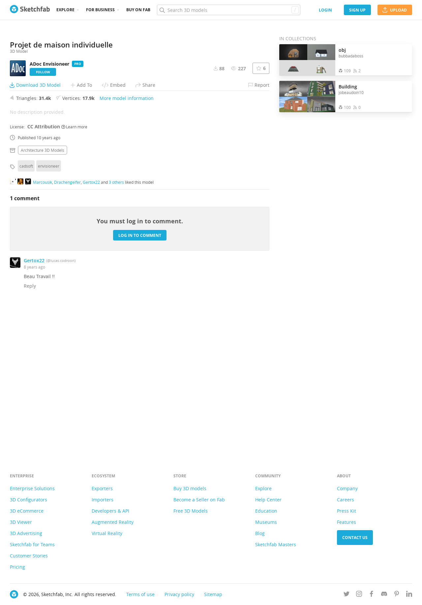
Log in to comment (139, 380)
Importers (102, 499)
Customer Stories (29, 556)
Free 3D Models (190, 511)
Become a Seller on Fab (199, 499)
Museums (266, 522)
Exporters (102, 488)
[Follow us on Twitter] (346, 595)
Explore (65, 10)
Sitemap (213, 594)
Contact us (355, 537)
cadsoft (26, 311)
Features (346, 522)
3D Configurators (28, 499)
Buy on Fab (138, 10)
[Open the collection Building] (307, 96)
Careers (345, 499)
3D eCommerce (27, 511)
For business (100, 10)
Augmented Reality (113, 522)
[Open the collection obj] (307, 60)
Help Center (268, 499)
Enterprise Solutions (32, 488)
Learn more (74, 271)
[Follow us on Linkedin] (409, 595)
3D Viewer (21, 522)
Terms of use (140, 594)
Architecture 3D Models (42, 295)
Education (266, 511)
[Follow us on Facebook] (372, 595)
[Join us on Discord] (384, 595)
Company (347, 488)
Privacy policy (179, 594)
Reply (30, 431)
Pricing (17, 567)
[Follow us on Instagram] (359, 595)
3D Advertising (26, 533)
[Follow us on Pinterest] (397, 595)
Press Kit (346, 511)
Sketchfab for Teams (32, 544)
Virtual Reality (107, 533)
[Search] (228, 10)
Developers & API (110, 511)
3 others (116, 327)
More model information (127, 243)
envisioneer (48, 311)
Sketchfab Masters (275, 544)
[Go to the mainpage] (30, 10)
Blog (260, 533)
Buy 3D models (189, 488)
